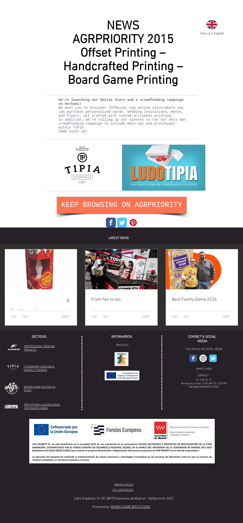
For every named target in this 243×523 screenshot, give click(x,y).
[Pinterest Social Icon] (133, 222)
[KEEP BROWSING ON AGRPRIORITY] (121, 205)
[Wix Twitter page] (122, 222)
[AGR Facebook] (193, 358)
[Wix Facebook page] (111, 222)
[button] (121, 359)
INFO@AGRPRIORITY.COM (203, 387)
